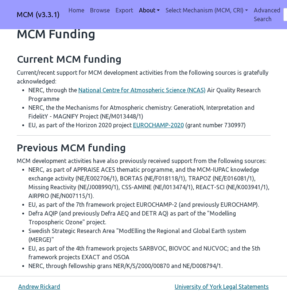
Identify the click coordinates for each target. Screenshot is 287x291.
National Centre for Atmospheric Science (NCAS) (142, 90)
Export (124, 10)
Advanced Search (267, 14)
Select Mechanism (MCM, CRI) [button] (205, 10)
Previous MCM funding (71, 147)
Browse (100, 10)
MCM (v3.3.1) (38, 14)
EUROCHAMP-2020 (158, 125)
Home (76, 10)
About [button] (147, 10)
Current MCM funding (69, 59)
